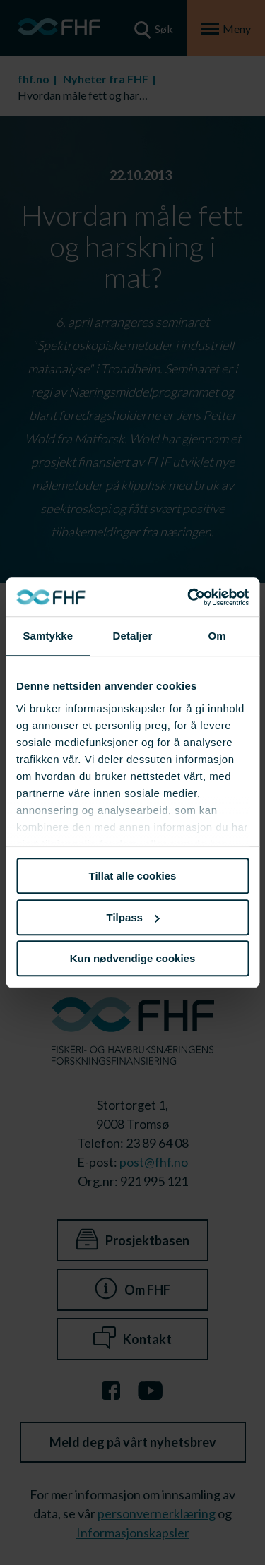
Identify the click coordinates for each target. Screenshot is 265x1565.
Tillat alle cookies (133, 876)
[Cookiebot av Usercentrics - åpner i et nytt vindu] (189, 597)
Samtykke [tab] (48, 636)
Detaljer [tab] (133, 636)
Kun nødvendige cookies (133, 958)
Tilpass (133, 917)
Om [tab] (217, 636)
